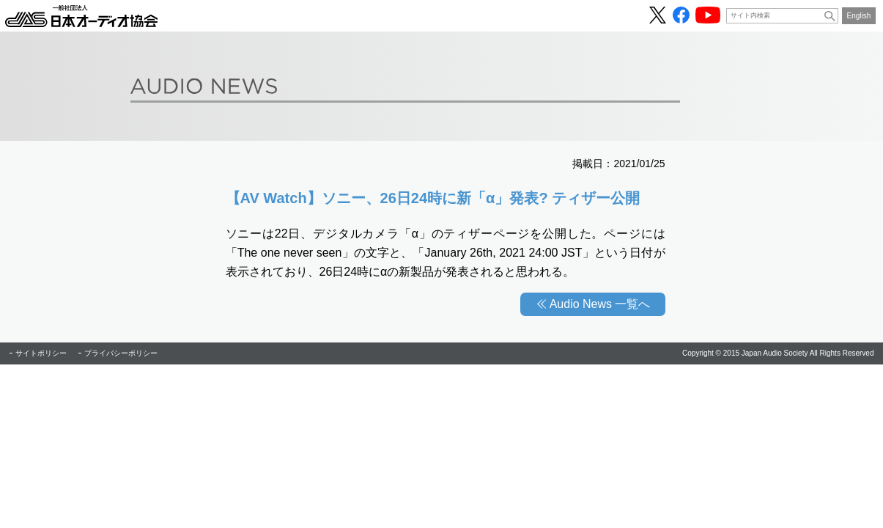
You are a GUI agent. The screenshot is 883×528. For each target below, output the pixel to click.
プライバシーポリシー (121, 353)
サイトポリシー (41, 353)
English (859, 16)
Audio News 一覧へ (600, 304)
